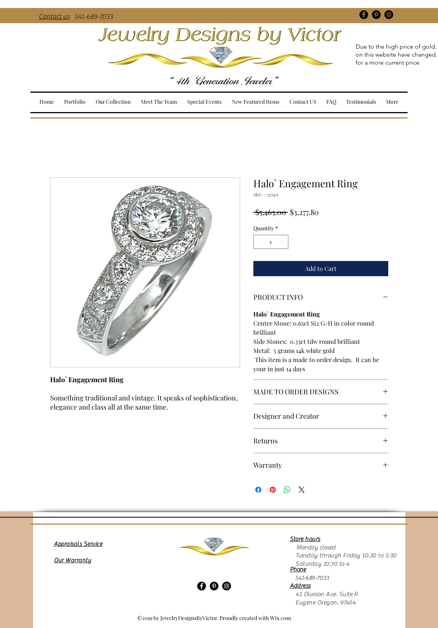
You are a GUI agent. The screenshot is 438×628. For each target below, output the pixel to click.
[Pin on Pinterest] (272, 489)
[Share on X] (301, 489)
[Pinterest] (376, 14)
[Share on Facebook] (258, 489)
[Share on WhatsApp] (287, 489)
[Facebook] (363, 14)
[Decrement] (259, 241)
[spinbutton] (271, 241)
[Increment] (282, 241)
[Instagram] (388, 14)
